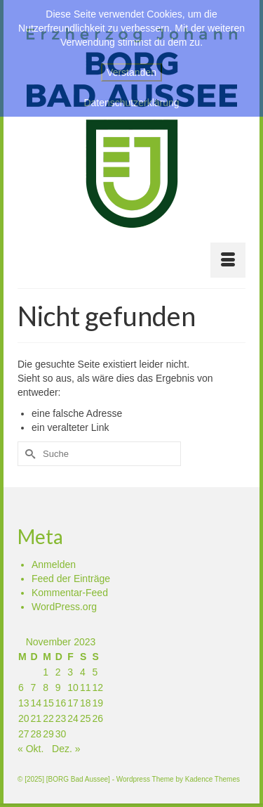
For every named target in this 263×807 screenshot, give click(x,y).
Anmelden (54, 564)
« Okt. (30, 748)
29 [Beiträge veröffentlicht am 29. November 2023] (48, 734)
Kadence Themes (212, 779)
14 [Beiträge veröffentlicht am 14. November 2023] (36, 703)
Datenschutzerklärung (131, 102)
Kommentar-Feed (70, 592)
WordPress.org (64, 606)
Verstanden (131, 72)
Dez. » (66, 748)
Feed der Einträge (71, 578)
